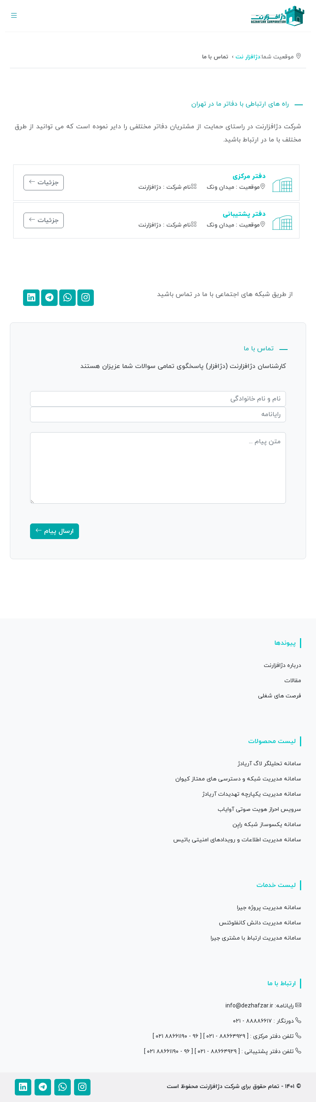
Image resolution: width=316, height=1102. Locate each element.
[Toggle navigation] (14, 15)
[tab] (278, 159)
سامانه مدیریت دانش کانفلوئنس (260, 923)
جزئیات (43, 182)
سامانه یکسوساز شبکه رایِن (266, 825)
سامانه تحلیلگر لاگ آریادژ (269, 764)
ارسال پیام (54, 531)
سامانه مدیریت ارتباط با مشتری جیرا (256, 938)
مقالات (292, 681)
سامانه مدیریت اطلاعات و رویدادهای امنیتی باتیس (237, 840)
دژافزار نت (247, 57)
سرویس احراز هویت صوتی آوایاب (259, 809)
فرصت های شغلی (279, 696)
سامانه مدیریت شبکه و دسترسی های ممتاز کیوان (238, 779)
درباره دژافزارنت (282, 665)
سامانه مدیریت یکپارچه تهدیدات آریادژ (251, 794)
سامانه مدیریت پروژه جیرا (269, 908)
